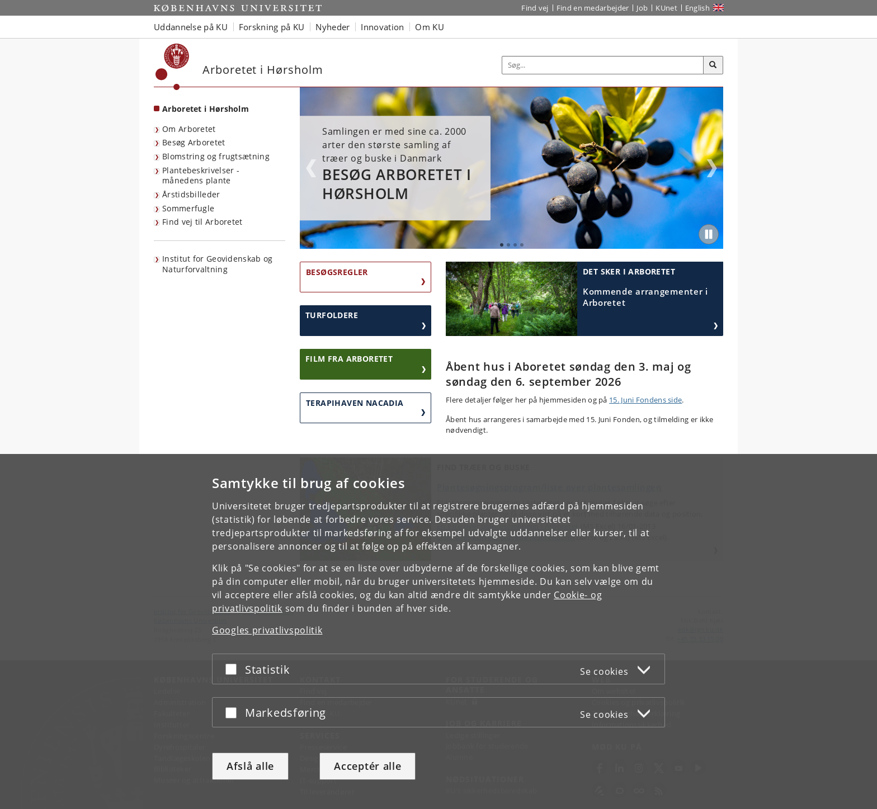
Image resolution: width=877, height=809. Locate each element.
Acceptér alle (367, 766)
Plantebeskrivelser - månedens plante (200, 175)
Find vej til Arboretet (202, 221)
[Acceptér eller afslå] (233, 669)
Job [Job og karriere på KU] (642, 8)
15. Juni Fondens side (645, 400)
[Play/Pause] (709, 234)
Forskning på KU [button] (272, 26)
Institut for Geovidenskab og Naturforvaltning (217, 264)
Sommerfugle (188, 208)
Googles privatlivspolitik (267, 630)
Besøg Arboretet (193, 142)
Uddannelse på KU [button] (191, 26)
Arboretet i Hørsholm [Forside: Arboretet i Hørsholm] (205, 108)
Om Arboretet (189, 129)
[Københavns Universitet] (172, 67)
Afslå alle (250, 766)
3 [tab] (515, 245)
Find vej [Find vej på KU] (534, 8)
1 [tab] (501, 245)
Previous (311, 168)
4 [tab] (522, 245)
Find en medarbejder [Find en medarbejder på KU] (593, 8)
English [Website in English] (697, 8)
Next (712, 168)
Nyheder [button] (332, 26)
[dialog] (438, 631)
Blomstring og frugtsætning (216, 156)
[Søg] (713, 65)
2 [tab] (508, 245)
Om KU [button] (429, 26)
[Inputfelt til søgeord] (603, 65)
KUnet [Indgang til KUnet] (666, 8)
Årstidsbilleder (191, 194)
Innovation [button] (382, 26)
